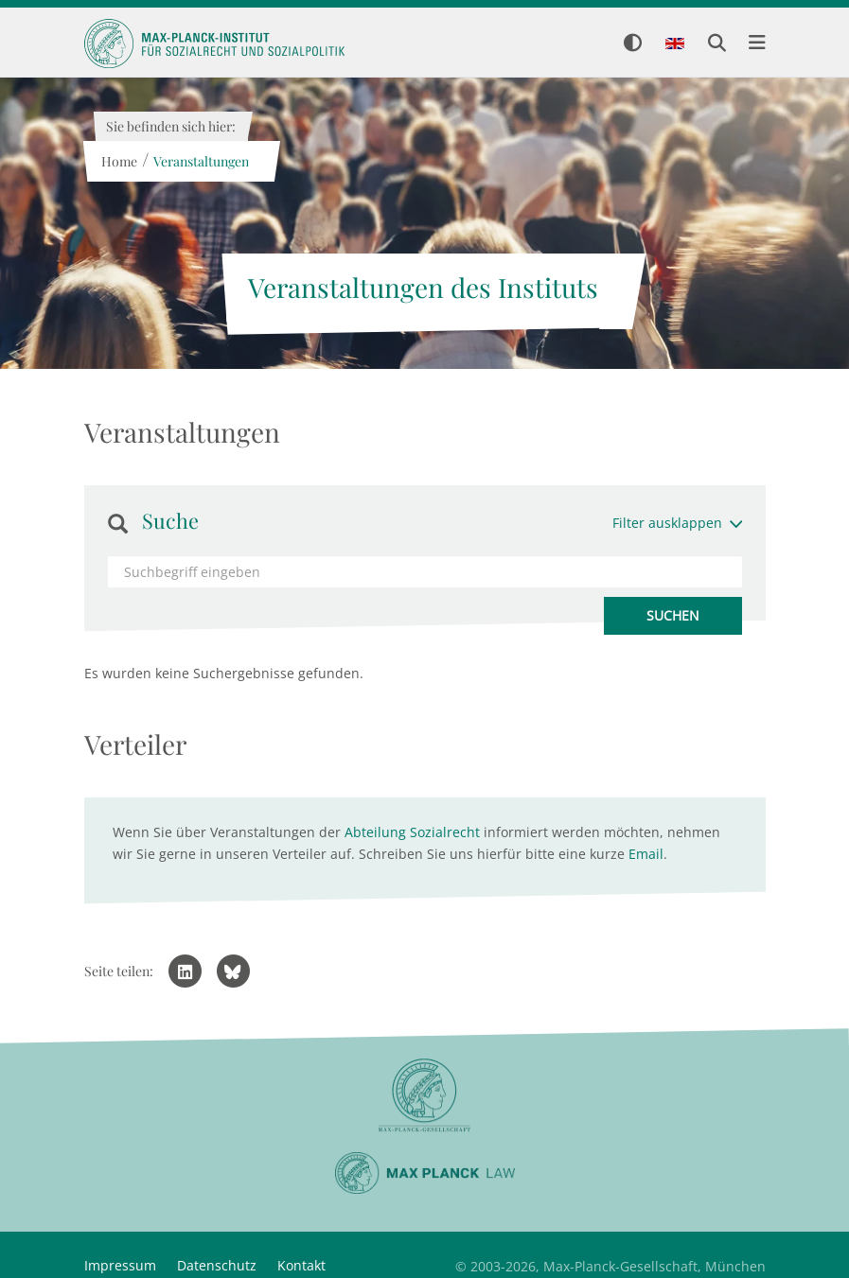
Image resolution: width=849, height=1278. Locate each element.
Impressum (120, 1265)
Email (645, 854)
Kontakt (301, 1265)
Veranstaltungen (201, 161)
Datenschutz (216, 1265)
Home (119, 161)
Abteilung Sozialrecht (412, 832)
